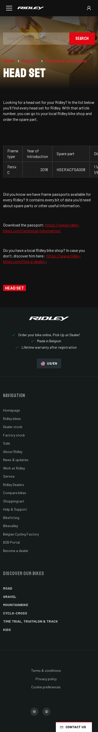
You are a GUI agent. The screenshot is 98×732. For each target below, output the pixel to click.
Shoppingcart (13, 501)
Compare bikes (14, 493)
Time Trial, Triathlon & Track (30, 621)
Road (7, 588)
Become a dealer (15, 550)
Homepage (11, 410)
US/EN (49, 363)
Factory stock (14, 435)
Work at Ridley (14, 468)
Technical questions (66, 60)
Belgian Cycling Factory (21, 534)
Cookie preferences (46, 687)
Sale (6, 443)
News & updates (15, 460)
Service (8, 476)
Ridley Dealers (13, 484)
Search (82, 38)
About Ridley (12, 451)
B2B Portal (11, 542)
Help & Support (15, 509)
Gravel (9, 596)
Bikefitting (11, 517)
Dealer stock (12, 427)
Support (30, 60)
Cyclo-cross (15, 613)
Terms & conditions (46, 670)
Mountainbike (15, 605)
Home (9, 60)
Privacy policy (46, 679)
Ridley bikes (12, 418)
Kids (7, 629)
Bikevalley (10, 526)
